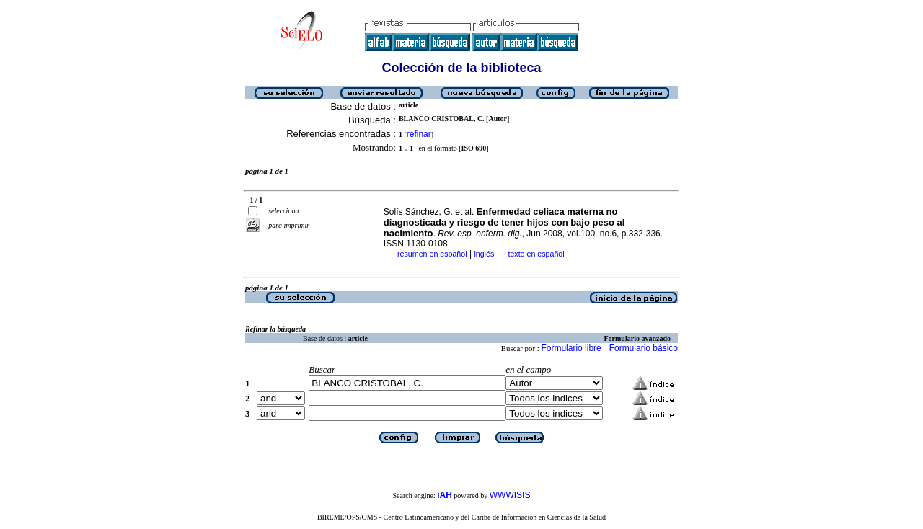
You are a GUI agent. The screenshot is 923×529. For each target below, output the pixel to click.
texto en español (536, 253)
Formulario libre (571, 348)
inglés (484, 253)
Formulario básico (643, 348)
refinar (419, 134)
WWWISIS (510, 495)
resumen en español (432, 253)
